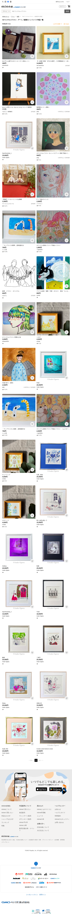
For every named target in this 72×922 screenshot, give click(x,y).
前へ (30, 760)
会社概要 (56, 839)
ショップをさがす (8, 819)
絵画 (18, 16)
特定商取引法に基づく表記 (8, 839)
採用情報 (62, 839)
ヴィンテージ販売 (25, 816)
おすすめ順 (56, 24)
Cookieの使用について (21, 839)
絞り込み (66, 24)
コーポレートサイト (32, 894)
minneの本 (40, 819)
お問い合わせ (59, 822)
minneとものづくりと (44, 809)
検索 (67, 11)
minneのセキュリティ (62, 819)
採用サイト (42, 894)
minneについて (7, 809)
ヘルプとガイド (60, 812)
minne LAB (23, 825)
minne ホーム (5, 16)
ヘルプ (67, 1)
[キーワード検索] (37, 11)
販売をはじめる (60, 1)
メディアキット (5, 842)
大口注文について (43, 830)
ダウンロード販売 (25, 819)
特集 (3, 826)
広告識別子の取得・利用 (35, 839)
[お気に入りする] (32, 56)
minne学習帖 (41, 812)
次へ (41, 760)
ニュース (40, 816)
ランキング (5, 822)
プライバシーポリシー (47, 839)
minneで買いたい (7, 812)
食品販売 (22, 812)
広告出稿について (43, 827)
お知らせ (58, 809)
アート (13, 16)
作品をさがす (6, 816)
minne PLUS (23, 822)
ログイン (62, 6)
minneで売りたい (25, 809)
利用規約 (58, 816)
